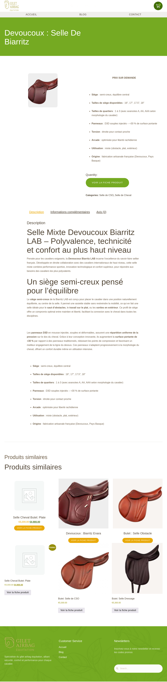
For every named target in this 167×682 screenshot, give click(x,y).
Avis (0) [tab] (101, 212)
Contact (135, 14)
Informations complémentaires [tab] (70, 212)
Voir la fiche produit (29, 528)
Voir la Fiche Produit (107, 182)
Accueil (31, 14)
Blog (83, 14)
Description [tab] (36, 212)
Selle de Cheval (123, 195)
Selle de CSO (106, 195)
